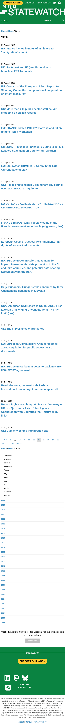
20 (34, 440)
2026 (3, 500)
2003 (3, 604)
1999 (3, 623)
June (6, 477)
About (21, 722)
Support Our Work (13, 3)
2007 (3, 585)
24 (53, 440)
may (5, 481)
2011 (3, 571)
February (7, 492)
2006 (3, 590)
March (6, 488)
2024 (3, 510)
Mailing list (30, 3)
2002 (3, 608)
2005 (3, 594)
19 (29, 440)
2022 (3, 519)
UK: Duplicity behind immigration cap (24, 430)
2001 (3, 613)
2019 (3, 533)
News (11, 31)
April (5, 485)
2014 (3, 557)
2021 (3, 524)
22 (43, 440)
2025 (3, 505)
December (8, 456)
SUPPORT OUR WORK (32, 661)
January (7, 495)
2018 (3, 538)
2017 (3, 542)
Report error (32, 641)
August (6, 470)
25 (58, 440)
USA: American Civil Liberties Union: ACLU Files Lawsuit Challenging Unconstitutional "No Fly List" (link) (31, 309)
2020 (3, 528)
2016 (3, 547)
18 (24, 440)
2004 (3, 599)
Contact (28, 722)
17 (20, 440)
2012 (3, 566)
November (8, 459)
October (7, 463)
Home (4, 31)
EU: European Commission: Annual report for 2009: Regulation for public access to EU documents (30, 347)
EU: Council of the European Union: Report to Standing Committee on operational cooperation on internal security (31, 90)
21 (39, 440)
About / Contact (44, 3)
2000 (3, 618)
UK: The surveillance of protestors (22, 328)
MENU (4, 21)
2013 (3, 561)
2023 (3, 514)
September (8, 466)
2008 (3, 580)
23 (48, 440)
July (5, 474)
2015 (3, 552)
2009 (3, 575)
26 (3, 443)
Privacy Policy (40, 722)
